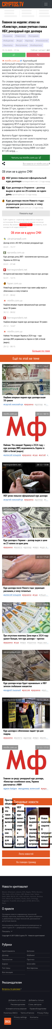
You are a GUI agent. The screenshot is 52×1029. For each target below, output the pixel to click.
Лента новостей (26, 853)
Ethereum (11, 892)
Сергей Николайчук (14, 404)
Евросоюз (21, 36)
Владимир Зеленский (30, 788)
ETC (17, 896)
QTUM (28, 901)
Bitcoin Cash (29, 894)
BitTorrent (35, 901)
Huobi (23, 898)
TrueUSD (13, 901)
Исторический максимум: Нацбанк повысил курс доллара (25, 273)
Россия (26, 690)
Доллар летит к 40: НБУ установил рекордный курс (23, 242)
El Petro (17, 894)
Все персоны (32, 968)
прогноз (32, 642)
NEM (8, 896)
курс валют (46, 547)
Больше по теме (41, 350)
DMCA (7, 1021)
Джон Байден (11, 788)
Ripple (28, 892)
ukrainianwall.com (16, 238)
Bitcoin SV (9, 898)
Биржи (5, 964)
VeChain (26, 896)
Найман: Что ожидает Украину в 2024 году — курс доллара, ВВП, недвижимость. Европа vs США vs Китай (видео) (24, 339)
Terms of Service (27, 1013)
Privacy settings (20, 1017)
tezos (28, 898)
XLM (20, 896)
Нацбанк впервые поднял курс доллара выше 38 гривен (25, 321)
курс (20, 40)
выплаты (8, 45)
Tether (37, 894)
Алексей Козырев (13, 455)
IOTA (12, 894)
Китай (43, 455)
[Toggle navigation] (46, 4)
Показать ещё (26, 213)
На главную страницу (26, 862)
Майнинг (31, 955)
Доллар (5, 955)
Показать (7, 931)
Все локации (7, 972)
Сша (36, 455)
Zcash (8, 894)
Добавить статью (36, 1000)
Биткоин (30, 951)
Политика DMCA (10, 1013)
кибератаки (37, 45)
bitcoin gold (21, 901)
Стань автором (34, 1004)
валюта (18, 547)
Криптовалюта (8, 951)
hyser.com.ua (14, 283)
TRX (3, 894)
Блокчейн (31, 964)
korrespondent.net (17, 269)
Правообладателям (38, 1008)
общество (9, 40)
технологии (43, 40)
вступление (22, 45)
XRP (22, 894)
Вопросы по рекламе (11, 989)
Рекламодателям (18, 1004)
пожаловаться (26, 224)
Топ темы (6, 968)
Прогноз (30, 959)
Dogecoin (5, 901)
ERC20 (13, 896)
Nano (4, 903)
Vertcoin (33, 896)
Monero (39, 892)
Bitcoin (4, 892)
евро (36, 547)
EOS (23, 892)
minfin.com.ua (14, 300)
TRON (33, 892)
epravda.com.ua (15, 252)
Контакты (34, 1017)
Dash (4, 896)
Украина (8, 36)
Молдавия (34, 36)
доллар (30, 40)
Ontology (34, 898)
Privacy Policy (43, 1013)
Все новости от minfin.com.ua (36, 163)
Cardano (17, 898)
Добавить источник (17, 1000)
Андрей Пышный (13, 690)
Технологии (7, 959)
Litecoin (18, 892)
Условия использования (16, 1008)
